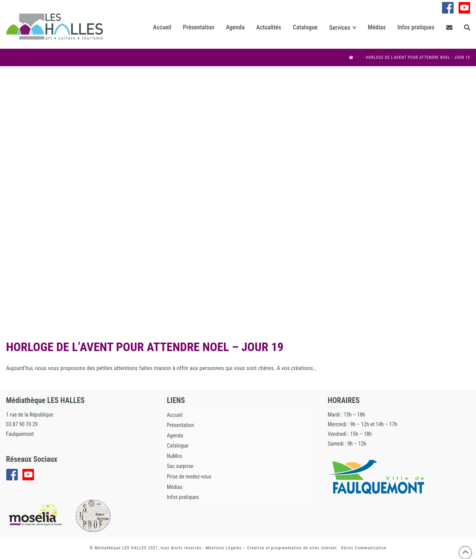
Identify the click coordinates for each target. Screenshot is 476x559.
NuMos (174, 456)
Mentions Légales (224, 547)
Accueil (175, 415)
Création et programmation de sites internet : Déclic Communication (316, 547)
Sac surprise (180, 466)
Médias (174, 487)
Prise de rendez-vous (189, 476)
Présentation (180, 425)
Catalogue (177, 445)
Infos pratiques (183, 497)
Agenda (175, 435)
